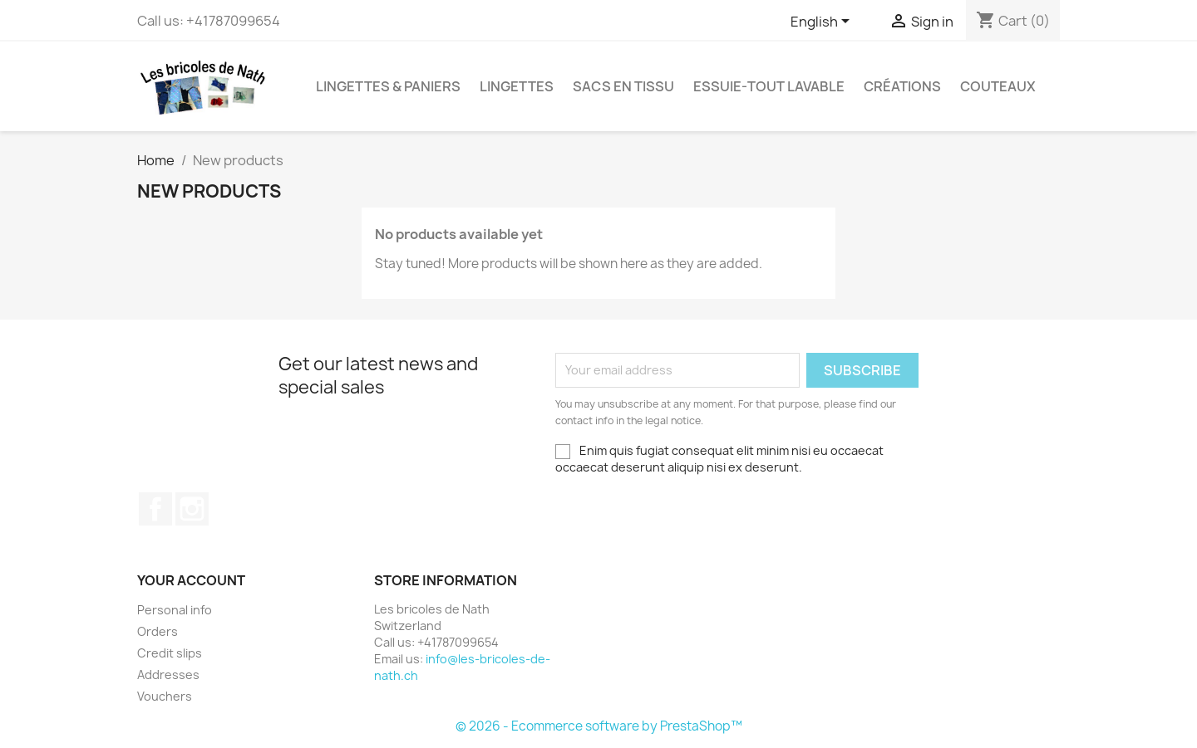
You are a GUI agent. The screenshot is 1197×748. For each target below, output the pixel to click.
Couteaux (998, 86)
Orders (157, 631)
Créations (902, 86)
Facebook (155, 509)
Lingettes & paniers (388, 86)
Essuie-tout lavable (769, 86)
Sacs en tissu (623, 86)
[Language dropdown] (823, 22)
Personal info (174, 610)
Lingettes (517, 86)
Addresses (168, 674)
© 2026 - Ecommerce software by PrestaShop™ (599, 726)
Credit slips (169, 653)
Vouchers (164, 696)
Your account (191, 580)
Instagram (192, 509)
